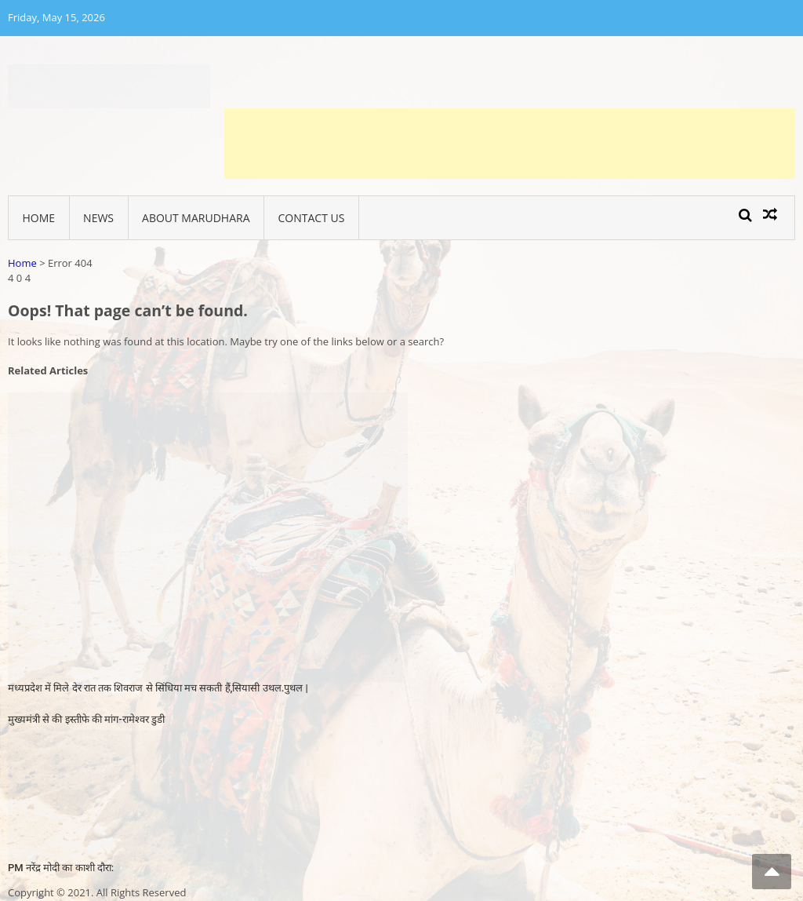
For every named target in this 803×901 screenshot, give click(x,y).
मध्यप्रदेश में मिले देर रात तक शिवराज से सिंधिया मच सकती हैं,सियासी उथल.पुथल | (158, 688)
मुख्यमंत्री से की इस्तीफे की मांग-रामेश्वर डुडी (86, 719)
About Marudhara (195, 217)
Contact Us (311, 217)
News (98, 217)
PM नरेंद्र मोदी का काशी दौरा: (61, 868)
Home (39, 217)
